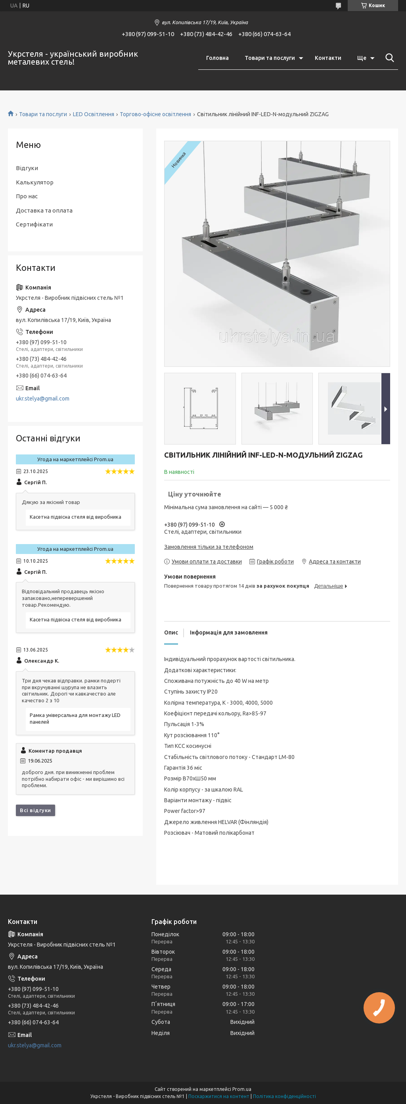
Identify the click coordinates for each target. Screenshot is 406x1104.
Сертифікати (34, 224)
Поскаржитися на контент (218, 1096)
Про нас (27, 196)
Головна (217, 58)
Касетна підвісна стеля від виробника (75, 516)
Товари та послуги (270, 58)
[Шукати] (388, 57)
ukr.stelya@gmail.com (42, 398)
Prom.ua (241, 1089)
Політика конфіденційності (284, 1096)
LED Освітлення (93, 114)
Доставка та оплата (44, 210)
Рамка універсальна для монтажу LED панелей (75, 718)
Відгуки (27, 168)
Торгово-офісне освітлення (155, 114)
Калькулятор (35, 182)
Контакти (328, 58)
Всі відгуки (35, 810)
